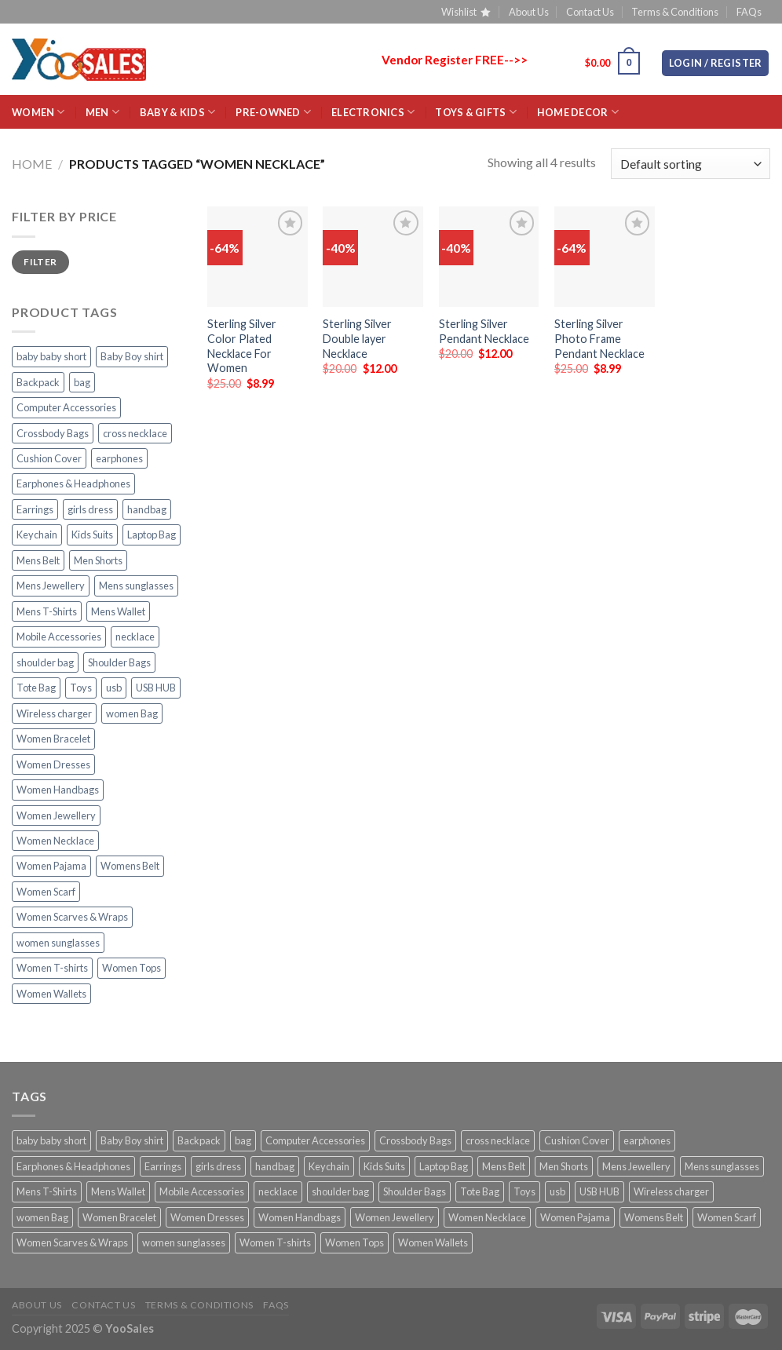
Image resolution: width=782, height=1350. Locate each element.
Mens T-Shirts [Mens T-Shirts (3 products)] (46, 611)
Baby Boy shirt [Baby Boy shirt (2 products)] (131, 356)
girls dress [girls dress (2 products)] (90, 509)
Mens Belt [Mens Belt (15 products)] (38, 560)
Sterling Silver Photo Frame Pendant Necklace (599, 338)
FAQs (749, 11)
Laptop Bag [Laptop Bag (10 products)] (151, 534)
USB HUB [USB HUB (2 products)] (156, 687)
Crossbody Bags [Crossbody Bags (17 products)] (52, 433)
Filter (40, 262)
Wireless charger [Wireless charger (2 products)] (54, 713)
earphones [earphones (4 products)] (119, 458)
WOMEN (38, 111)
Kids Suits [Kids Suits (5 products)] (92, 534)
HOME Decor (578, 111)
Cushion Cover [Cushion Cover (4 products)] (49, 458)
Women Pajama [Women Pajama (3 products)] (51, 865)
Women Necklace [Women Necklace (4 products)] (55, 840)
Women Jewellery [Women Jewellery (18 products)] (56, 815)
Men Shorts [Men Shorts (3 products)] (98, 560)
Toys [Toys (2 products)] (81, 687)
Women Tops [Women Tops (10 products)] (131, 967)
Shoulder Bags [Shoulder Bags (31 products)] (119, 662)
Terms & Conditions (674, 11)
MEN (102, 111)
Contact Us (590, 11)
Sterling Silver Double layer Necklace (357, 338)
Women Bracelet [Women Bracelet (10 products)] (53, 738)
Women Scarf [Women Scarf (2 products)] (45, 891)
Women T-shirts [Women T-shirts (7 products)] (52, 967)
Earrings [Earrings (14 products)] (34, 509)
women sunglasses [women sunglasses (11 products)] (58, 942)
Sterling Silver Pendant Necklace (484, 331)
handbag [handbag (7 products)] (146, 509)
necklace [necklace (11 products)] (135, 636)
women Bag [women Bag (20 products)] (132, 713)
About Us (529, 11)
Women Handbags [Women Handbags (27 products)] (57, 789)
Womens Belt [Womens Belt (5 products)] (129, 865)
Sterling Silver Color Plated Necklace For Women (241, 345)
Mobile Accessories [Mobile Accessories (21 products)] (58, 636)
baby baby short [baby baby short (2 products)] (51, 356)
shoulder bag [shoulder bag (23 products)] (45, 662)
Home (32, 163)
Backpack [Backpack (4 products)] (38, 382)
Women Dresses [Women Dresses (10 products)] (53, 764)
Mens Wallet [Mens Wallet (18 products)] (118, 611)
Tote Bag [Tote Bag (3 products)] (36, 687)
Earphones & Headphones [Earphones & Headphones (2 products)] (73, 483)
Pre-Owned (273, 111)
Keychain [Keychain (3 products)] (36, 534)
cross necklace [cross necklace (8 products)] (135, 433)
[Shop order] (690, 163)
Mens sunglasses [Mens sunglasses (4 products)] (136, 585)
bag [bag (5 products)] (82, 382)
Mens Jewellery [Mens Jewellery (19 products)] (50, 585)
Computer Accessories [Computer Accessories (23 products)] (66, 407)
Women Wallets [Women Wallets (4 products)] (51, 993)
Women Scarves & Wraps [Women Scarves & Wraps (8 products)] (72, 916)
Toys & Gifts (476, 111)
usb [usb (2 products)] (114, 687)
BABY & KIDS (177, 111)
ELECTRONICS (373, 111)
